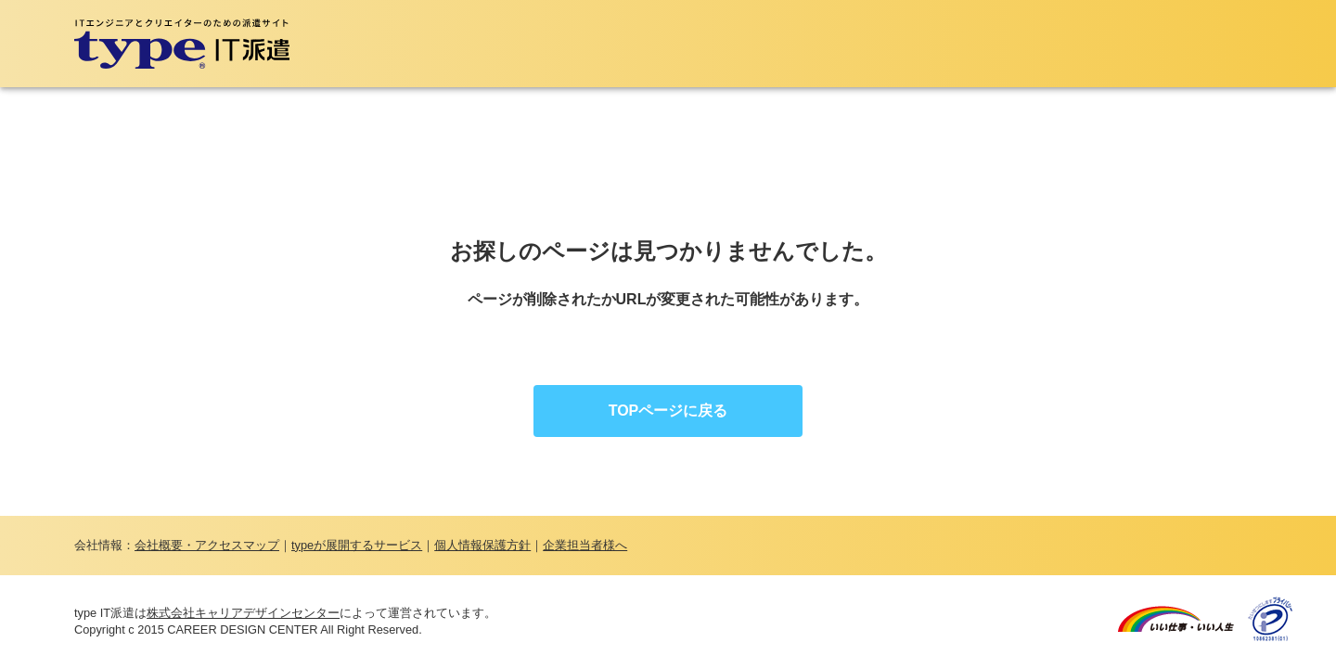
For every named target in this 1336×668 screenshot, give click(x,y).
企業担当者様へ (585, 545)
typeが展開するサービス (356, 545)
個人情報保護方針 (482, 545)
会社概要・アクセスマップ (207, 545)
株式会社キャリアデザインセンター (243, 613)
